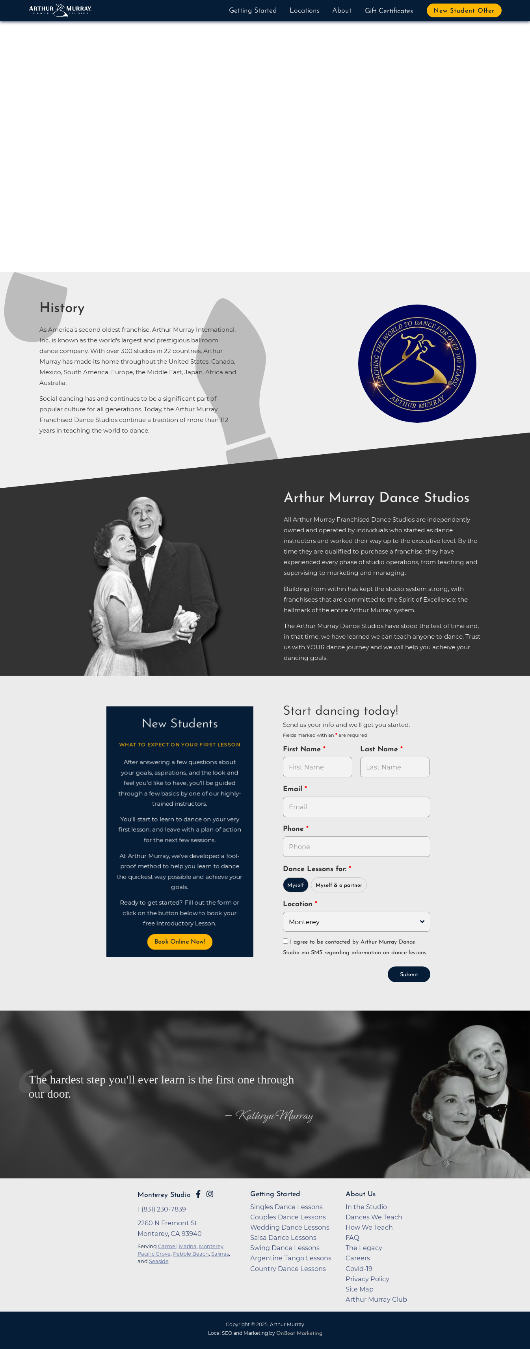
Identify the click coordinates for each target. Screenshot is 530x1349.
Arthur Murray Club (376, 1299)
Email (294, 789)
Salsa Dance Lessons (283, 1237)
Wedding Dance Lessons (289, 1226)
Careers (358, 1257)
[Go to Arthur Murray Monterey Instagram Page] (209, 1193)
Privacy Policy (367, 1278)
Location (299, 904)
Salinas (220, 1253)
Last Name (380, 749)
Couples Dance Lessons (288, 1216)
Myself (295, 885)
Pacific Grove (154, 1253)
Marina (188, 1245)
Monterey (211, 1245)
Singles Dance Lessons (286, 1206)
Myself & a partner (339, 885)
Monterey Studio (164, 1194)
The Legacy (364, 1247)
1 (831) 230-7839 (162, 1208)
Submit (409, 974)
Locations (305, 11)
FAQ (352, 1237)
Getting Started (253, 11)
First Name (303, 749)
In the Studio (366, 1206)
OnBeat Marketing (299, 1332)
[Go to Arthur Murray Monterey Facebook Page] (198, 1193)
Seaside (159, 1260)
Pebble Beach (191, 1253)
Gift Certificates (389, 11)
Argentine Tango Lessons (290, 1257)
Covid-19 (359, 1268)
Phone (294, 829)
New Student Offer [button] (464, 11)
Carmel (167, 1245)
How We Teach (369, 1226)
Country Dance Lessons (288, 1268)
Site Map (360, 1288)
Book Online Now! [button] (179, 942)
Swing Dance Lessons (285, 1247)
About (341, 11)
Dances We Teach (374, 1216)
